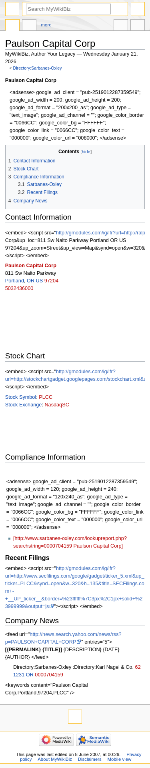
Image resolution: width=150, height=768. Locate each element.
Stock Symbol (20, 397)
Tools (137, 26)
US (39, 281)
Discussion (29, 26)
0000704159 (49, 675)
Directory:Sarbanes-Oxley (37, 68)
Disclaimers (90, 759)
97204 (51, 281)
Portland (14, 281)
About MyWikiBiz (55, 759)
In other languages (121, 26)
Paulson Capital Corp (30, 265)
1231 (18, 675)
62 (138, 667)
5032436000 (19, 288)
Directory (12, 26)
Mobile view (120, 759)
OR (30, 281)
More (46, 24)
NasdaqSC (56, 405)
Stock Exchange (23, 405)
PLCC (45, 397)
